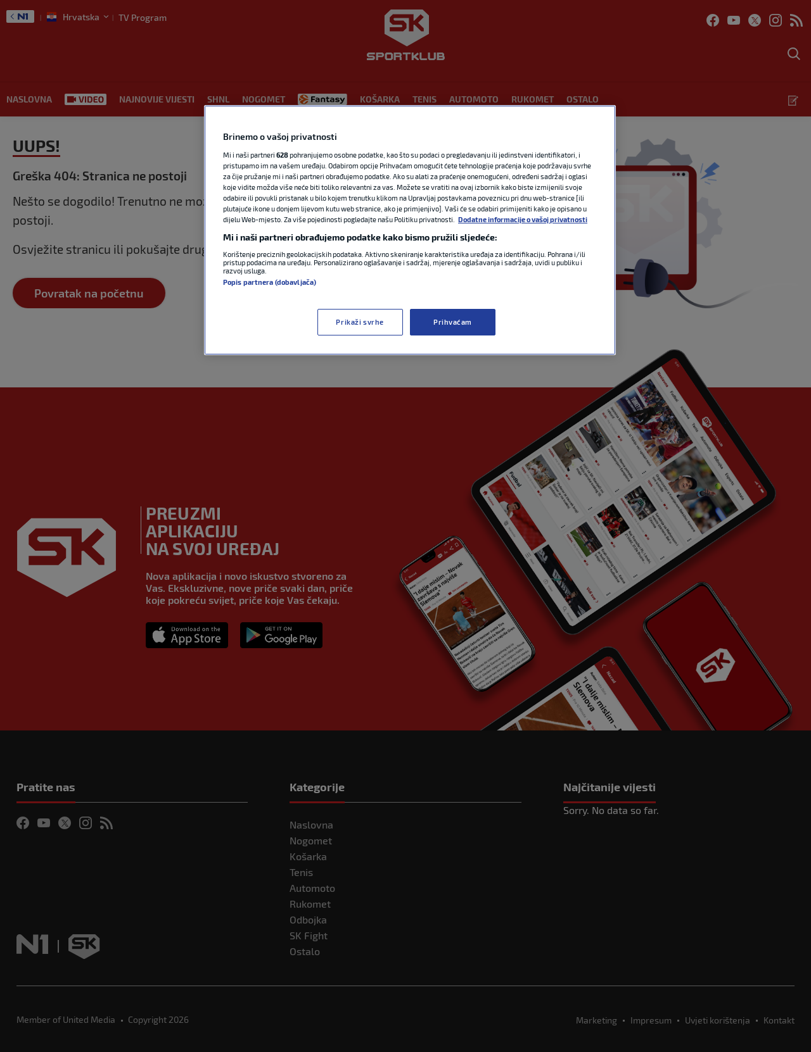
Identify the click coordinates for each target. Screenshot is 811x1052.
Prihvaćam (452, 322)
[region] (410, 230)
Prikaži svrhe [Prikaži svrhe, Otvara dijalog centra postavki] (359, 322)
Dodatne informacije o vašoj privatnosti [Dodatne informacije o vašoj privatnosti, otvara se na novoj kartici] (522, 219)
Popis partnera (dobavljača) (269, 282)
